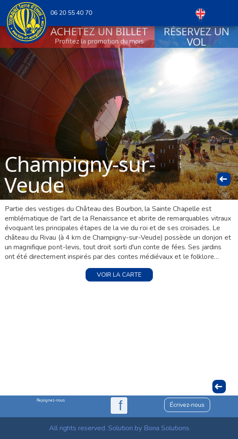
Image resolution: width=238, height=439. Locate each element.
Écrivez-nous (187, 405)
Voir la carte (119, 275)
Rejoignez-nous (50, 400)
